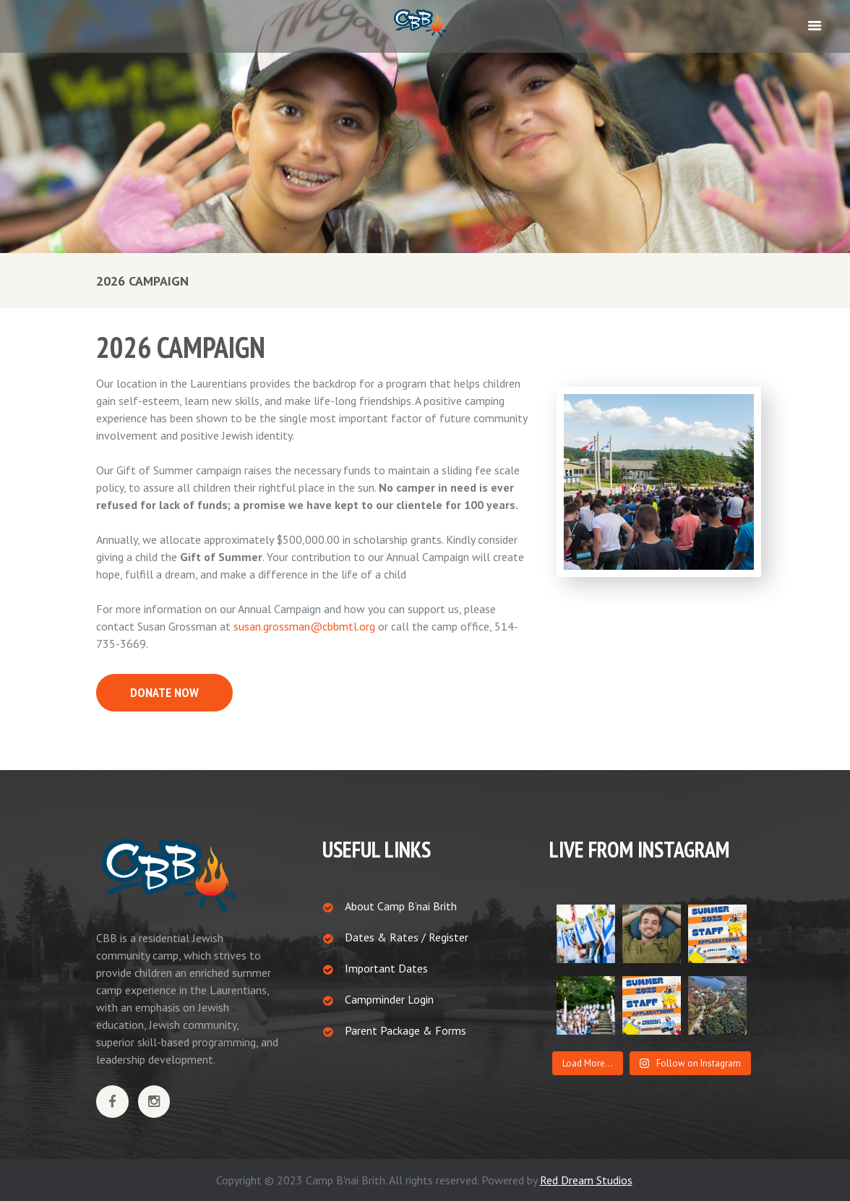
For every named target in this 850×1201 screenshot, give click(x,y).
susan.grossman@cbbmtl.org (304, 626)
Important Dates (386, 968)
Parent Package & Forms (405, 1030)
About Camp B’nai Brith (401, 906)
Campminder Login (389, 999)
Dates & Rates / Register (406, 937)
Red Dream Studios (586, 1180)
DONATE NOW (164, 692)
